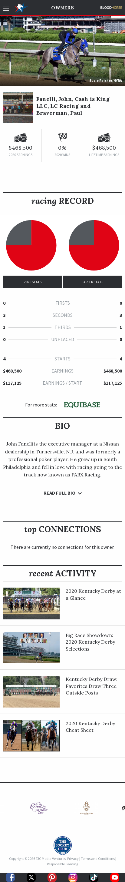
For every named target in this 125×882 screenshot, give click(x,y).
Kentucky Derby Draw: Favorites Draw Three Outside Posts (91, 686)
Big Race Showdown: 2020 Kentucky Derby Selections (90, 642)
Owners (62, 8)
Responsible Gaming (62, 864)
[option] (39, 809)
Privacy (73, 858)
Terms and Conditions (98, 858)
